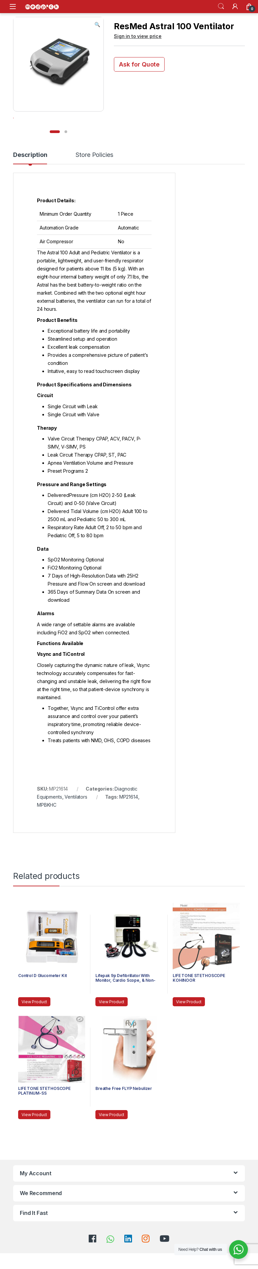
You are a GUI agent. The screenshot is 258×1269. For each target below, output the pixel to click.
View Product (34, 1020)
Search (221, 6)
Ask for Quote (139, 64)
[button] (97, 24)
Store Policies (94, 174)
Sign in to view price (138, 36)
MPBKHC (46, 824)
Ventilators (75, 816)
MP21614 (128, 816)
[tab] (30, 177)
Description (30, 174)
